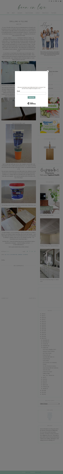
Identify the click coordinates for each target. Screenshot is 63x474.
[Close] (48, 71)
